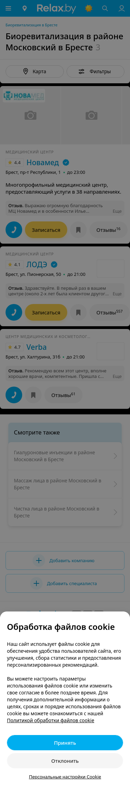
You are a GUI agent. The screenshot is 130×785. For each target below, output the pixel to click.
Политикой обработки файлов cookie (50, 720)
